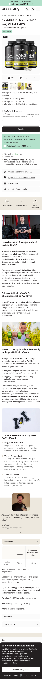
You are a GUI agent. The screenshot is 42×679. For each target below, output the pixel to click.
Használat (8, 616)
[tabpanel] (21, 575)
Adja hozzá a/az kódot (22, 4)
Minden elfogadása (21, 669)
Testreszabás (31, 675)
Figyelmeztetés (10, 624)
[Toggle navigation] (38, 9)
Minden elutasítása (11, 675)
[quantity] (21, 122)
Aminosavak (12, 15)
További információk (9, 663)
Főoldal (4, 15)
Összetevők (8, 541)
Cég (3, 640)
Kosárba (21, 129)
